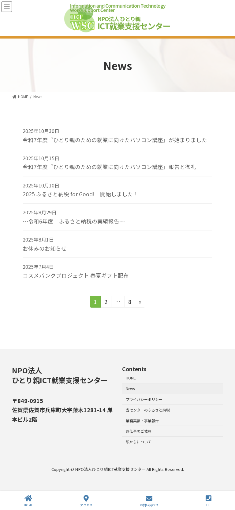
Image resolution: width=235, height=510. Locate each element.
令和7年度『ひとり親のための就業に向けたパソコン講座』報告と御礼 (109, 167)
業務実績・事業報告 (142, 420)
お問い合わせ (149, 501)
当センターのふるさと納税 (148, 409)
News (130, 388)
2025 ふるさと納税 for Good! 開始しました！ (81, 194)
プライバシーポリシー (144, 399)
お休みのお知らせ (45, 248)
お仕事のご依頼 (138, 431)
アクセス (86, 501)
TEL (208, 501)
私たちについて (138, 441)
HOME (131, 378)
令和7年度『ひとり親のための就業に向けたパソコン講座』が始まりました (115, 140)
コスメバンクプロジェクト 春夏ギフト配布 (76, 275)
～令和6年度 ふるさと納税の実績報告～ (74, 221)
